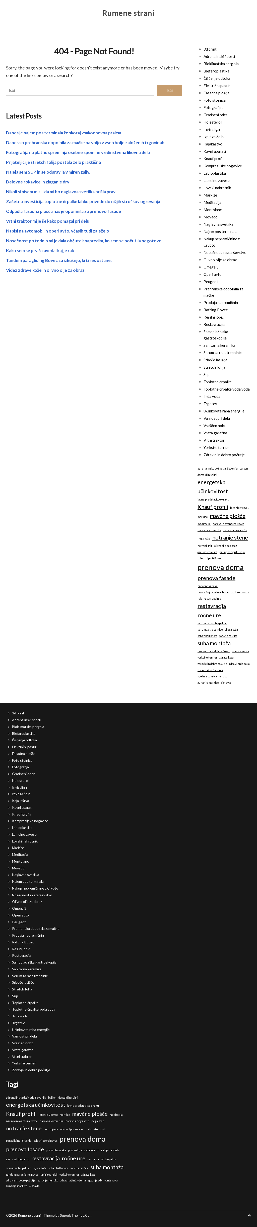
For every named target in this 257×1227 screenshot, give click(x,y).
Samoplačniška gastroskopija (34, 962)
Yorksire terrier (216, 447)
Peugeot (211, 281)
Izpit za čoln (214, 136)
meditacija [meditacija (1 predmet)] (204, 523)
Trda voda (212, 396)
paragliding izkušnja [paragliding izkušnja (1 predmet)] (232, 552)
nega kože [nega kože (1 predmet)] (204, 538)
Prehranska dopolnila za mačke (35, 928)
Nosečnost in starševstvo (225, 252)
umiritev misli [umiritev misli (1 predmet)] (240, 651)
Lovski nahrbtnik (217, 187)
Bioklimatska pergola (221, 63)
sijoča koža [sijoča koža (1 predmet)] (231, 629)
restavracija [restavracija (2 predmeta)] (212, 605)
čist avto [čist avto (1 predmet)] (226, 682)
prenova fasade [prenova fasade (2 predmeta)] (216, 577)
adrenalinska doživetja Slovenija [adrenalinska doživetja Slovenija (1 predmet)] (218, 468)
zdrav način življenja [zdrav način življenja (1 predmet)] (210, 670)
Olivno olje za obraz (220, 259)
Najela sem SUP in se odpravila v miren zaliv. (50, 171)
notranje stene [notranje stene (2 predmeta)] (230, 537)
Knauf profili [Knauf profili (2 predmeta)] (213, 506)
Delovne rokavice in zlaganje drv (39, 180)
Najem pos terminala (220, 231)
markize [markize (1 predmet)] (203, 516)
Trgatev (210, 403)
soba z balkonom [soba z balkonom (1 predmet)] (207, 635)
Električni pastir (217, 85)
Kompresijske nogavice (223, 166)
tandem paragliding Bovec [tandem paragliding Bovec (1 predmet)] (214, 651)
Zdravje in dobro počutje (224, 454)
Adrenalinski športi (219, 56)
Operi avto (213, 274)
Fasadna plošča (216, 93)
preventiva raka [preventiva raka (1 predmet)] (208, 586)
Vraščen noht (215, 425)
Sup (207, 374)
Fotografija (213, 107)
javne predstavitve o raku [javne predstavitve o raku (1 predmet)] (213, 499)
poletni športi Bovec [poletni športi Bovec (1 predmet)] (210, 558)
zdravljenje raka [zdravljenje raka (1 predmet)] (239, 663)
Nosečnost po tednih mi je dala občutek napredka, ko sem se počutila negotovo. (87, 239)
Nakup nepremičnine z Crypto (35, 888)
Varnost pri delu (217, 418)
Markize (210, 195)
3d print (210, 49)
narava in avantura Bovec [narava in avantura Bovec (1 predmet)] (228, 523)
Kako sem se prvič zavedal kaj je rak (42, 249)
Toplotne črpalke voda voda (227, 389)
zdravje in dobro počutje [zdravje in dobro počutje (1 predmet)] (212, 663)
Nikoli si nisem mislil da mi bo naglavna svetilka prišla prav (63, 190)
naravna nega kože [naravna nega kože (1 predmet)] (235, 530)
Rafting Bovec (216, 310)
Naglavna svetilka (218, 224)
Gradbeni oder (215, 114)
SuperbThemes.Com (76, 1215)
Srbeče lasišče (215, 360)
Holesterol (213, 122)
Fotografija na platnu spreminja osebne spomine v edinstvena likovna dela (80, 151)
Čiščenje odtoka (217, 78)
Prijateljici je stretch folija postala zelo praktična (55, 161)
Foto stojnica (215, 100)
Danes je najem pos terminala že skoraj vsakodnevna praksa (66, 131)
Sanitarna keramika (219, 345)
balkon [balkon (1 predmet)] (244, 468)
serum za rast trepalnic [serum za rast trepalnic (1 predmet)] (212, 623)
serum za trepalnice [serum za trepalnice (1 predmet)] (210, 629)
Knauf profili (214, 158)
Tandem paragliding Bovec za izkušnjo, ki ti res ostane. (60, 259)
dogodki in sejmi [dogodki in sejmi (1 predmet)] (207, 474)
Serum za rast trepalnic (222, 352)
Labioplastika (215, 173)
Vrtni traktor (214, 440)
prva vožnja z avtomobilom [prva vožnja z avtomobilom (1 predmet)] (213, 592)
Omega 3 (211, 267)
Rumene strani (128, 13)
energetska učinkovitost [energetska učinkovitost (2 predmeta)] (213, 486)
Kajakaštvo (213, 144)
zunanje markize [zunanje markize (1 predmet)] (208, 682)
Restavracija (214, 324)
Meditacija (212, 202)
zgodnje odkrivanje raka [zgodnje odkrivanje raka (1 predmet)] (212, 676)
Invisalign (212, 129)
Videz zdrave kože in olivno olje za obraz (46, 269)
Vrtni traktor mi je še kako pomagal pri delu (49, 220)
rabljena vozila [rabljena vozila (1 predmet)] (240, 592)
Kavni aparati (215, 151)
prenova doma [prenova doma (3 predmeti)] (221, 567)
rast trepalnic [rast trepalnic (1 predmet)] (212, 598)
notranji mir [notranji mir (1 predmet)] (205, 545)
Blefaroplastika (216, 71)
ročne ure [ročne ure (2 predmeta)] (209, 615)
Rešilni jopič (214, 317)
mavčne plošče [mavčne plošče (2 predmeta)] (227, 515)
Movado (211, 217)
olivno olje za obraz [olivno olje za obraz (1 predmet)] (225, 545)
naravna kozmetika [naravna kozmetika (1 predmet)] (209, 530)
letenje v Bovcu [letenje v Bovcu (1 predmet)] (239, 507)
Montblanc (213, 209)
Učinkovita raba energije (224, 411)
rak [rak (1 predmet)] (200, 598)
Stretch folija (214, 367)
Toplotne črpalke (218, 381)
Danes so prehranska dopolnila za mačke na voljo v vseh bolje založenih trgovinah (88, 141)
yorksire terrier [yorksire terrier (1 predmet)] (207, 657)
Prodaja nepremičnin (221, 302)
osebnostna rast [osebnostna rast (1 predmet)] (207, 552)
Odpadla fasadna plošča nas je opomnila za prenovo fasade (66, 210)
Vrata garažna (215, 433)
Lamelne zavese (217, 180)
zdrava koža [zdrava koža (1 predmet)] (226, 657)
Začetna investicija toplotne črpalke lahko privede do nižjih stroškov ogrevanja (86, 200)
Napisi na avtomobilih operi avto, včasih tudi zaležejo (59, 230)
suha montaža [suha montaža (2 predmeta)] (214, 643)
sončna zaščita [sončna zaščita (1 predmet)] (228, 635)
